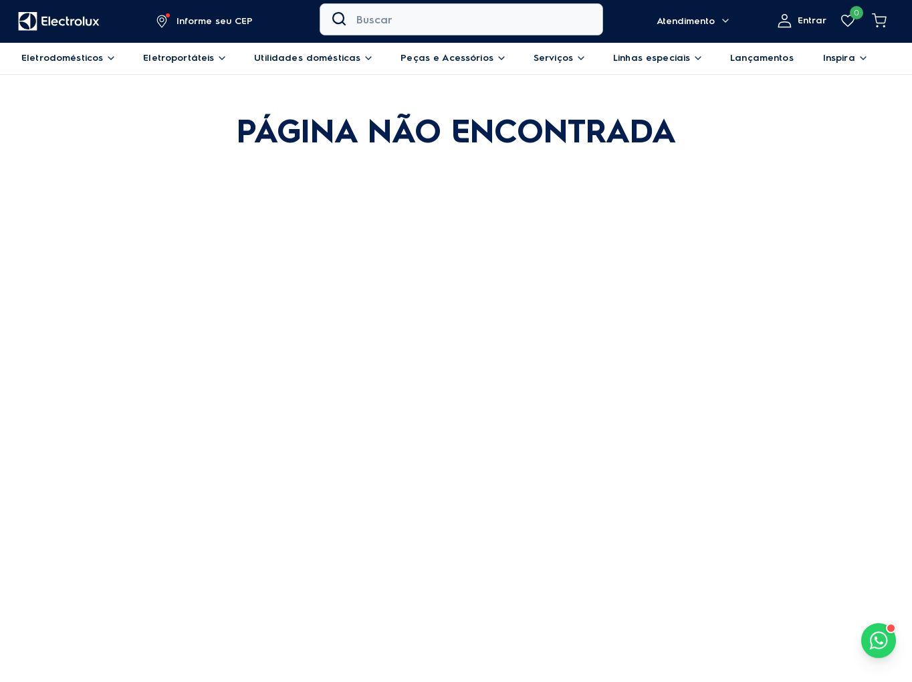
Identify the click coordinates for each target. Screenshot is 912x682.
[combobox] (461, 21)
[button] (204, 21)
